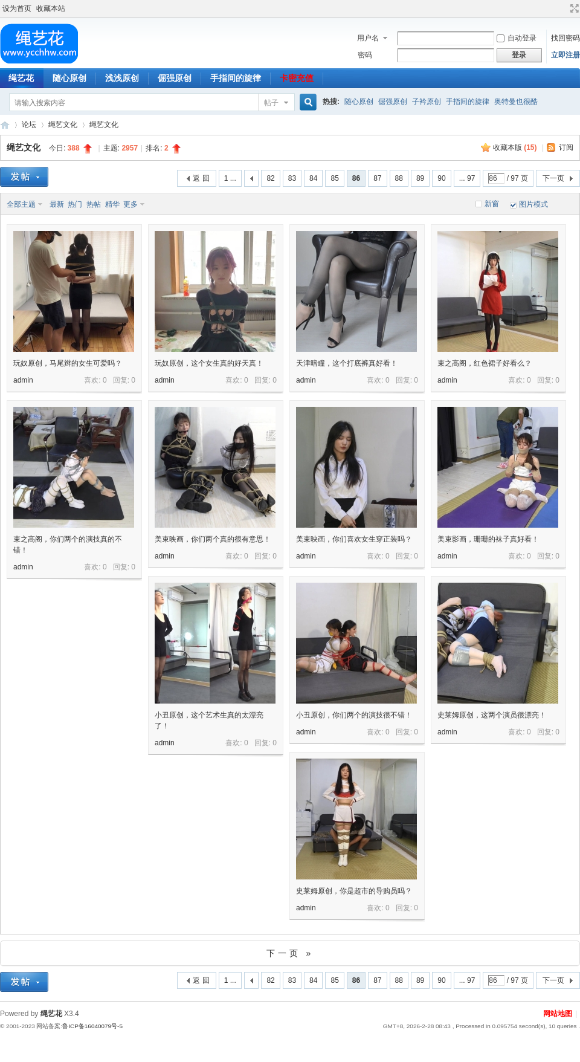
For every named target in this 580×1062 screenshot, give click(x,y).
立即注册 (565, 55)
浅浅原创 (122, 78)
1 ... (230, 178)
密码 (365, 55)
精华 (112, 204)
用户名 (368, 38)
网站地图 (557, 1013)
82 (270, 178)
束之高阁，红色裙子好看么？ (484, 363)
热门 (75, 204)
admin (23, 380)
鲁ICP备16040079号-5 (92, 1026)
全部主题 (21, 204)
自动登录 (516, 38)
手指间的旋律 (235, 78)
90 (441, 178)
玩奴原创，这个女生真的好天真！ (209, 363)
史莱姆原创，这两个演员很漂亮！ (491, 715)
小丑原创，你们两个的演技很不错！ (354, 715)
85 (334, 178)
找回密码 (565, 38)
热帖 (93, 204)
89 (420, 178)
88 (399, 178)
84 (313, 178)
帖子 (271, 103)
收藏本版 (515, 147)
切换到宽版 (573, 8)
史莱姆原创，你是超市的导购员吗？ (354, 891)
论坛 (29, 124)
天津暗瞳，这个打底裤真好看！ (347, 363)
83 (292, 178)
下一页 (553, 178)
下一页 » (290, 953)
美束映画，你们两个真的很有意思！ (213, 539)
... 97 (467, 178)
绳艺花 (5, 125)
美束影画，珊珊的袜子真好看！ (488, 539)
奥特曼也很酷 (516, 101)
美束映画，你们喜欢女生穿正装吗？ (354, 539)
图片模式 (533, 204)
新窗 (492, 203)
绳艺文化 (62, 124)
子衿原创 (426, 101)
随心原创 (69, 78)
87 (377, 178)
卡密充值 (297, 78)
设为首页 (16, 8)
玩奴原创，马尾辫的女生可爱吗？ (67, 363)
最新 (57, 204)
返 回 (201, 178)
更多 (130, 204)
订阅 (566, 147)
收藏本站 (50, 8)
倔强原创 (175, 78)
